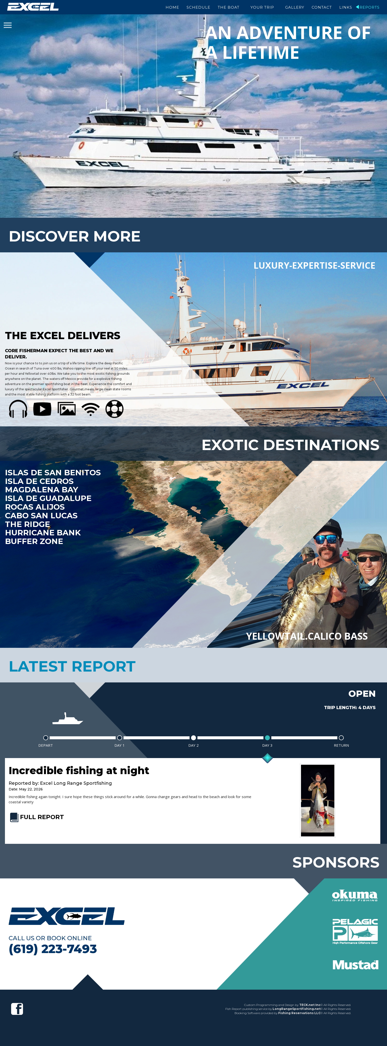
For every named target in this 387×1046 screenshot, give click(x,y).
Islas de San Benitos (53, 471)
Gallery (294, 7)
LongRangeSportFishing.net (297, 1007)
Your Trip (262, 7)
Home (172, 7)
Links (345, 7)
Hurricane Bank (44, 532)
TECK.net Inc (310, 1003)
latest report (72, 665)
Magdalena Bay (42, 488)
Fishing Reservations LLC (299, 1011)
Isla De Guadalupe (49, 497)
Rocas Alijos (35, 506)
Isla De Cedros (40, 480)
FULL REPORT (36, 815)
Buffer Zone (35, 540)
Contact (322, 7)
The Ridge (28, 523)
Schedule (198, 7)
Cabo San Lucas (42, 514)
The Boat (228, 7)
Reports (370, 7)
